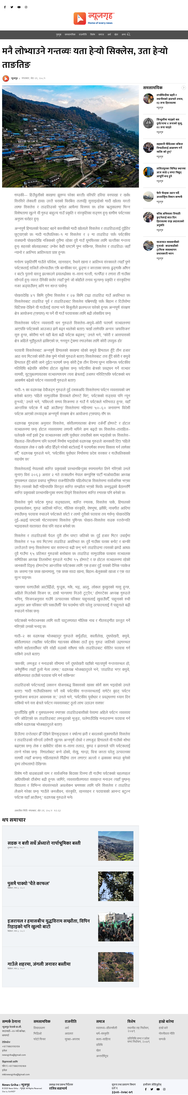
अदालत (69, 1033)
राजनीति (83, 35)
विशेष (92, 35)
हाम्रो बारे (163, 1028)
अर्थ (109, 35)
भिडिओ (38, 1033)
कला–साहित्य (103, 1039)
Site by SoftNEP (8, 1091)
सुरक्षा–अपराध (72, 1039)
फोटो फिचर (40, 1039)
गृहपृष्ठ (58, 35)
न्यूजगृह (14, 78)
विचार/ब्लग (39, 1028)
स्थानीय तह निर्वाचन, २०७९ (138, 1030)
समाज (101, 35)
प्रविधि (99, 1045)
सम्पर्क (162, 1039)
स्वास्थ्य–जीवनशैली (106, 1028)
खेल (116, 35)
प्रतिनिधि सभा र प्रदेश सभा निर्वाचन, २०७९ (138, 1040)
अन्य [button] (124, 35)
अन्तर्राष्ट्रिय (102, 1056)
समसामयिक (70, 35)
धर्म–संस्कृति (102, 1033)
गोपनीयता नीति (167, 1033)
